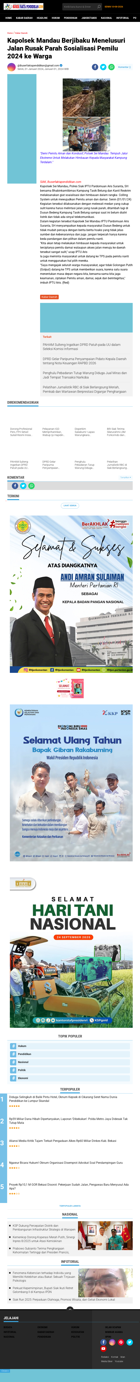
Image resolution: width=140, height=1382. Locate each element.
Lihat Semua (70, 506)
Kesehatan (77, 1333)
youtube (121, 1363)
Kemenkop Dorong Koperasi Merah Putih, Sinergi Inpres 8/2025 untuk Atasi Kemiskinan (44, 1240)
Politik (22, 1070)
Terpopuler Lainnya (70, 1207)
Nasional (106, 17)
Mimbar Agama (114, 1333)
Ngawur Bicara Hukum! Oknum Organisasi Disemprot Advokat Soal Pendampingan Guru (74, 1167)
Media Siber (107, 1363)
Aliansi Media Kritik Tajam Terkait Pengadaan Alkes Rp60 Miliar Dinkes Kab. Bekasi (69, 1145)
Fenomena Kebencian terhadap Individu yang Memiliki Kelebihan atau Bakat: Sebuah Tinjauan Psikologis (44, 1278)
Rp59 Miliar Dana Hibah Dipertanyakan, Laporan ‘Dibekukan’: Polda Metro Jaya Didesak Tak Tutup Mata (72, 1123)
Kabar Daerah (24, 17)
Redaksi (105, 1358)
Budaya (8, 1328)
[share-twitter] (103, 67)
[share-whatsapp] (111, 67)
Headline (42, 17)
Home (8, 17)
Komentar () (124, 67)
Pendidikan (70, 17)
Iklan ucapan (113, 1328)
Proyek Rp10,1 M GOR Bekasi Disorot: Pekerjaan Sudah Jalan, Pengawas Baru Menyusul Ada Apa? (73, 1189)
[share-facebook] (95, 67)
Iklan (126, 1358)
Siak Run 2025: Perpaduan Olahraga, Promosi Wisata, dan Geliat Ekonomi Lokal (64, 1301)
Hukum (56, 17)
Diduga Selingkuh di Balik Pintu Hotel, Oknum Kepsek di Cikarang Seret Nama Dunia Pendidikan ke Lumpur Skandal (71, 1101)
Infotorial (122, 17)
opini (108, 1338)
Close (5, 1371)
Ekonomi (23, 1078)
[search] (82, 6)
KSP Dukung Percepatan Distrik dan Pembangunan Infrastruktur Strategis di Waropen (44, 1229)
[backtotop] (70, 1311)
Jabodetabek (89, 17)
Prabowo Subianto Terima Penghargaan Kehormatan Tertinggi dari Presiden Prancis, (41, 1252)
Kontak (116, 1358)
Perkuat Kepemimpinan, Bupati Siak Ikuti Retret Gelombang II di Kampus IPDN (43, 1291)
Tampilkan (125, 478)
